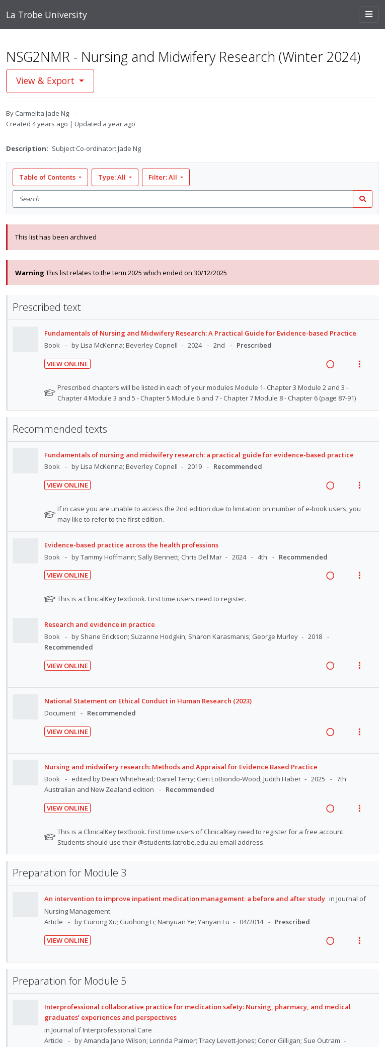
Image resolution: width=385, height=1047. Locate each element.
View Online (67, 363)
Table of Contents (48, 177)
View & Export (46, 80)
